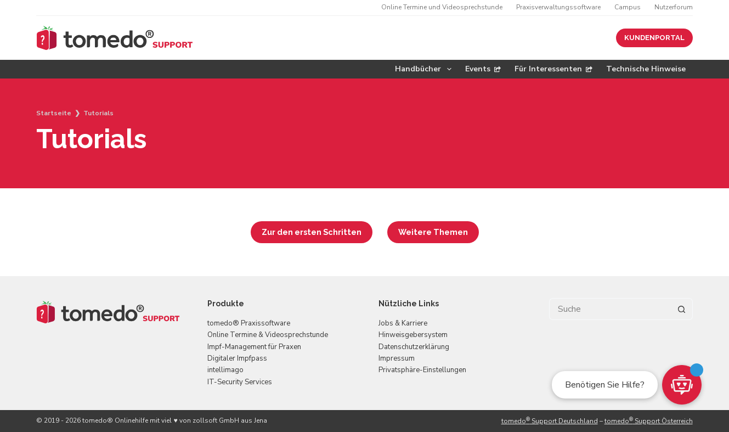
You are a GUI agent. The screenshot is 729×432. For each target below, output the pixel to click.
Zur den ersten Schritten (311, 232)
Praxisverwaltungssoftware (558, 7)
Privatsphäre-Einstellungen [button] (422, 370)
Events (483, 69)
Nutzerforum (673, 7)
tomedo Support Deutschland (549, 421)
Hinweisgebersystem (413, 335)
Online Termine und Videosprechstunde (441, 7)
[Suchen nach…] (610, 309)
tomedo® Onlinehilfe (115, 420)
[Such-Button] (682, 309)
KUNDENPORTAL (654, 37)
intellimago (225, 370)
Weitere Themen (433, 232)
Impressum (396, 358)
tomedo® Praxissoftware (248, 323)
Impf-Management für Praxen (254, 347)
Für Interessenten (553, 69)
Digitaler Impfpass (237, 358)
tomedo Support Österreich (648, 421)
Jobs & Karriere (402, 323)
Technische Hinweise (646, 69)
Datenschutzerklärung (413, 347)
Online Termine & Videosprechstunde (267, 335)
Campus (627, 7)
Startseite (53, 113)
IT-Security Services (239, 382)
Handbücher (425, 69)
